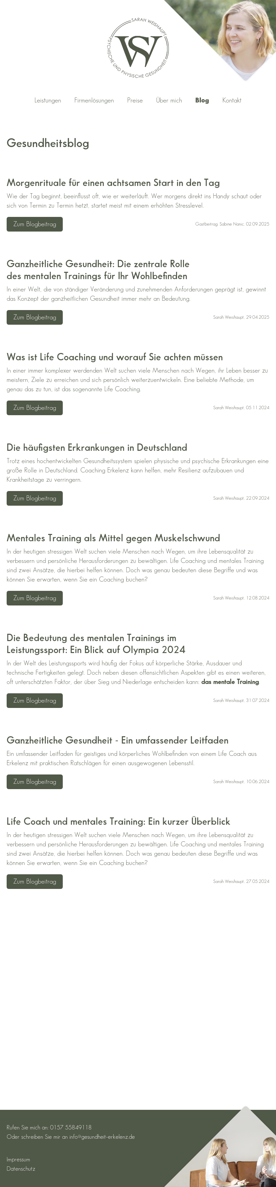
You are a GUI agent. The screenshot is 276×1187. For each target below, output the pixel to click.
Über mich (169, 100)
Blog (202, 100)
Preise (135, 100)
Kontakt (232, 100)
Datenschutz (21, 1169)
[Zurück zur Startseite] (138, 48)
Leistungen (48, 100)
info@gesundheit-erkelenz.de (102, 1137)
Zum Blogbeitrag (34, 224)
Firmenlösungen (94, 100)
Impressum (18, 1159)
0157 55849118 (71, 1127)
